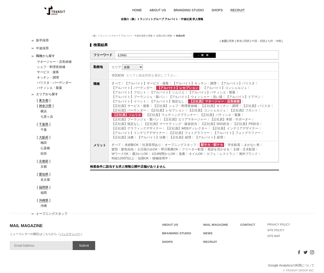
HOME (137, 10)
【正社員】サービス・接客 (130, 106)
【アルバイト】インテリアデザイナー (138, 133)
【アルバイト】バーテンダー (132, 88)
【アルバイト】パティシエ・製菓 (211, 92)
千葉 (43, 129)
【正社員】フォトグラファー (189, 133)
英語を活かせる (218, 149)
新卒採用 (42, 40)
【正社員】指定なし (126, 124)
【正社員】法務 (123, 137)
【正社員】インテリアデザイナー (234, 128)
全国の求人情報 (164, 35)
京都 (43, 166)
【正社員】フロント (244, 110)
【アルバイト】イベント (129, 101)
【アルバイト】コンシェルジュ (225, 88)
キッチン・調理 (48, 77)
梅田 (43, 142)
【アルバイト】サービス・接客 (147, 83)
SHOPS (217, 10)
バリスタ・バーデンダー (54, 82)
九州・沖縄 (274, 41)
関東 (231, 41)
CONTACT (247, 224)
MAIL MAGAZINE (215, 224)
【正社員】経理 (180, 137)
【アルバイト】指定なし (167, 101)
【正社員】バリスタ (256, 106)
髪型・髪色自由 (123, 149)
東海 (239, 41)
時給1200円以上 (123, 158)
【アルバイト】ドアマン (243, 97)
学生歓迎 (234, 145)
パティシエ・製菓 (49, 88)
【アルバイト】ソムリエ (167, 92)
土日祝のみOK (147, 149)
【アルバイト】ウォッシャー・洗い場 (195, 97)
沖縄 (43, 206)
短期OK (143, 158)
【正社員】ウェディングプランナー (171, 115)
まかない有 (252, 145)
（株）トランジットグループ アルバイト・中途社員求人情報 (122, 35)
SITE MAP (273, 236)
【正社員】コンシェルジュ (207, 110)
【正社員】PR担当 (246, 124)
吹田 (43, 153)
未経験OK (132, 145)
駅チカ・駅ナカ (212, 145)
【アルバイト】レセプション (177, 88)
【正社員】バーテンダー (129, 110)
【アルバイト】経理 (209, 137)
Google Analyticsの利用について (291, 265)
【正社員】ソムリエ (127, 115)
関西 (247, 41)
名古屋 (45, 179)
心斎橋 (45, 148)
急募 (182, 154)
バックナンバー (70, 234)
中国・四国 (258, 41)
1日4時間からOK (163, 154)
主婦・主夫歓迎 (244, 149)
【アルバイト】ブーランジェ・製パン (138, 97)
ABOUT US (158, 10)
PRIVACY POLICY (278, 224)
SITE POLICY (275, 230)
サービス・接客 (48, 72)
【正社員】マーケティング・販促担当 (170, 124)
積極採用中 (160, 158)
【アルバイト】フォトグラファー (237, 133)
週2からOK (140, 154)
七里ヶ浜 (46, 116)
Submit (84, 245)
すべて (116, 83)
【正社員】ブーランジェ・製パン (135, 119)
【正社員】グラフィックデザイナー (137, 128)
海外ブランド (248, 154)
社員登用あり (151, 145)
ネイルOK (196, 154)
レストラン (227, 154)
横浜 (43, 111)
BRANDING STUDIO (189, 10)
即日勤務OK (169, 149)
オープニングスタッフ (180, 145)
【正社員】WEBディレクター (186, 128)
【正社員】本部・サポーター (230, 119)
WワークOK (120, 154)
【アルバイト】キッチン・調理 (194, 83)
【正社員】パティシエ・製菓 (220, 115)
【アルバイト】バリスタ (237, 83)
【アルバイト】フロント (129, 92)
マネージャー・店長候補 (54, 61)
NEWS (208, 233)
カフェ (211, 154)
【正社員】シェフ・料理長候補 (175, 106)
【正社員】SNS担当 (215, 124)
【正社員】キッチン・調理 (219, 106)
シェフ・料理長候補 (51, 67)
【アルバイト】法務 (151, 137)
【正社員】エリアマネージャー (184, 119)
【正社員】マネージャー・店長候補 (214, 101)
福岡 (43, 192)
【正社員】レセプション (167, 110)
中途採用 (42, 48)
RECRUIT (237, 10)
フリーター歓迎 (193, 149)
